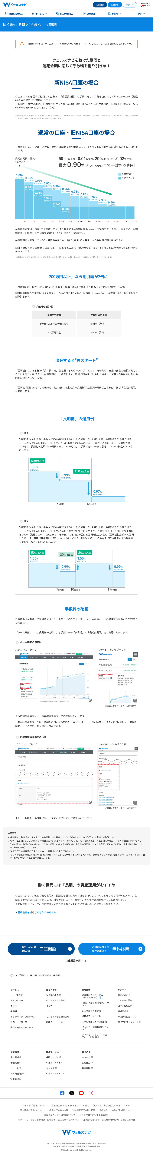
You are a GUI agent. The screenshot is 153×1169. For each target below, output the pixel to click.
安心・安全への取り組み (21, 1027)
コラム (49, 1011)
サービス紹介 (16, 994)
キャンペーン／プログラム (22, 1016)
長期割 (13, 1011)
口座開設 (100, 4)
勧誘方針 (104, 1110)
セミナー (50, 1005)
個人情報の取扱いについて (32, 1110)
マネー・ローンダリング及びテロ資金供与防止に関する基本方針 (48, 1119)
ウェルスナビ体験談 (55, 1000)
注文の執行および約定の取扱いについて (112, 1105)
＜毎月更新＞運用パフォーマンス (95, 1004)
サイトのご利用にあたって (34, 1105)
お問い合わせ (124, 994)
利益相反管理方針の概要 (83, 1110)
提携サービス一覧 (18, 1022)
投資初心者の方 (53, 994)
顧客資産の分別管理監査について (59, 1114)
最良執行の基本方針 (58, 1110)
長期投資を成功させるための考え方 (37, 912)
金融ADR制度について (122, 1110)
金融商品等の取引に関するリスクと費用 (70, 1105)
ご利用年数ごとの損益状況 (94, 1021)
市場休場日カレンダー (128, 1016)
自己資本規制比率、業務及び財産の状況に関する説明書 (109, 1119)
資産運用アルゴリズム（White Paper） (92, 996)
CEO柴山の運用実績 (91, 1010)
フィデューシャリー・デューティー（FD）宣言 (95, 1036)
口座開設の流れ (125, 1005)
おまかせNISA (16, 1000)
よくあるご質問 (125, 1000)
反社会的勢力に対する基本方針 (94, 1114)
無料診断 (114, 4)
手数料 (22, 975)
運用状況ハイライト (91, 1016)
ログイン (129, 4)
